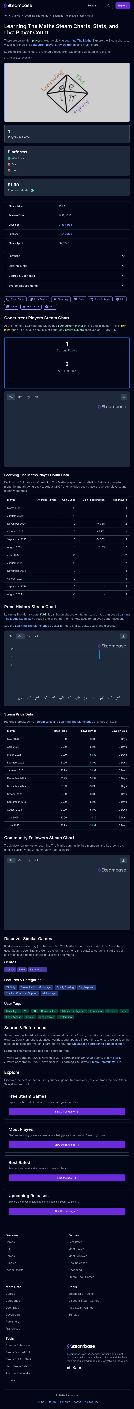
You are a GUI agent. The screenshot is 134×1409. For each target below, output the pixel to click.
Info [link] (120, 299)
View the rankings (67, 1144)
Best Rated (75, 1242)
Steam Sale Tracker (81, 1293)
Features (67, 256)
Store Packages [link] (100, 299)
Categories (13, 1300)
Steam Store (112, 1057)
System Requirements (67, 286)
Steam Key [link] (61, 299)
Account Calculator (18, 1373)
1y (28, 397)
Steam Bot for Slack (19, 1359)
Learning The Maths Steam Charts (73, 15)
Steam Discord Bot (18, 1352)
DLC (8, 1249)
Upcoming (75, 1270)
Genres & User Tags (67, 276)
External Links (67, 266)
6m (20, 636)
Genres (10, 1293)
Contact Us (91, 1401)
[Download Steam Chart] (124, 397)
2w (11, 397)
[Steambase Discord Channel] (68, 1367)
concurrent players (43, 44)
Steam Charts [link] (15, 299)
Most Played (76, 1249)
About (77, 1401)
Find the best (67, 1177)
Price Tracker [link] (39, 299)
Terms (52, 1401)
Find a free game (67, 1111)
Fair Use (65, 1401)
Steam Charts (14, 1270)
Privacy (40, 1401)
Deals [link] (79, 299)
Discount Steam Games (83, 1300)
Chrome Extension (18, 1345)
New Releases (77, 1263)
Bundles (11, 1263)
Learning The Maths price (32, 625)
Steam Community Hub (105, 1062)
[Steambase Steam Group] (74, 1367)
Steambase (73, 1353)
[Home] (5, 15)
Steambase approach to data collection (98, 1043)
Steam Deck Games (81, 1277)
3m (20, 397)
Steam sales (44, 721)
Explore (122, 5)
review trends (67, 44)
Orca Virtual (66, 224)
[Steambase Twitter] (80, 1367)
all (36, 397)
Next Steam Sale (16, 1366)
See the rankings (67, 1211)
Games (16, 15)
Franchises (13, 1328)
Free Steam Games (80, 1307)
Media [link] (11, 306)
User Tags (12, 1307)
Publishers (12, 1321)
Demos (10, 1256)
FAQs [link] (50, 306)
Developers (13, 1314)
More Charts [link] (31, 306)
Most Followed (78, 1256)
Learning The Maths (36, 15)
